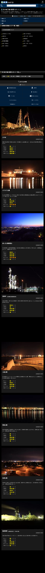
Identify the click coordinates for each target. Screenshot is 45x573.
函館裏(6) (26, 38)
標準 (4, 76)
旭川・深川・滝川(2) (28, 43)
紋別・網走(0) (5, 43)
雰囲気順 (17, 76)
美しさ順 (12, 76)
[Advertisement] (22, 59)
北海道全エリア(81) (6, 33)
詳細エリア (4, 18)
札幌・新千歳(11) (27, 33)
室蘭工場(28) (5, 38)
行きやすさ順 (23, 76)
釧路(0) (25, 45)
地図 (2, 23)
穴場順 (29, 76)
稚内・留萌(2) (5, 45)
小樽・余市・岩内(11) (28, 36)
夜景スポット (26, 18)
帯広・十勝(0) (26, 41)
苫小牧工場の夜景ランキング (8, 29)
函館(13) (4, 36)
